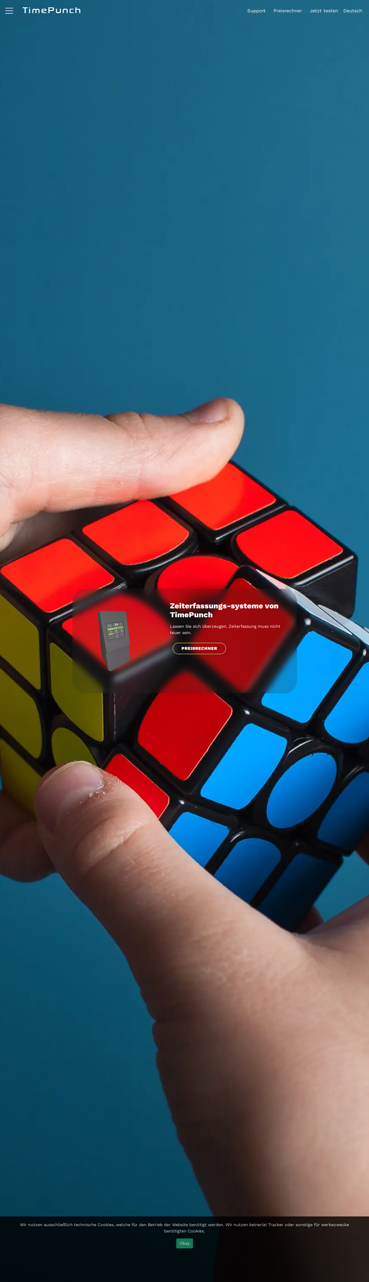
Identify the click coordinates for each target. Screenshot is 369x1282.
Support (256, 10)
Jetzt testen (324, 10)
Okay (185, 1243)
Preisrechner (288, 10)
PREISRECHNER (199, 648)
